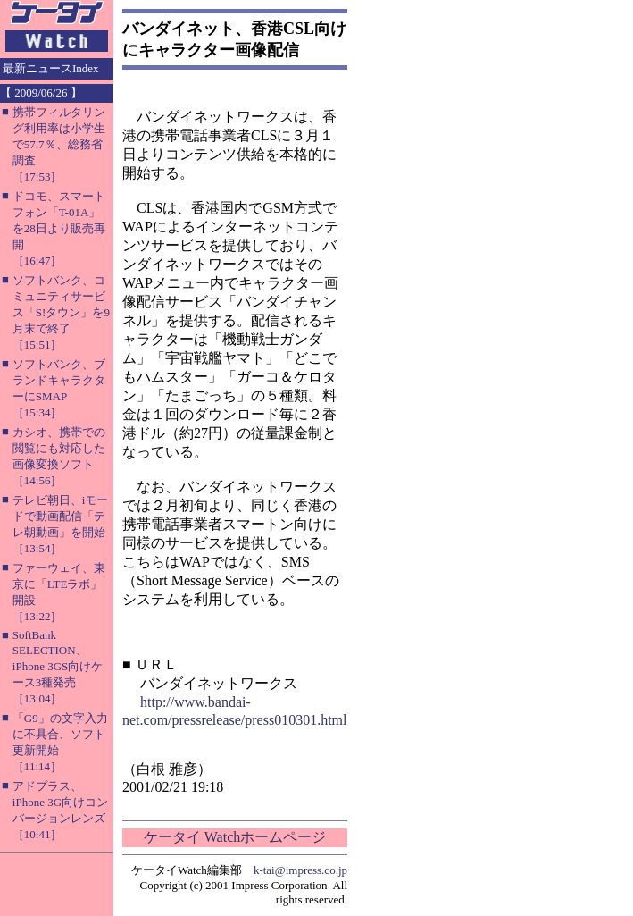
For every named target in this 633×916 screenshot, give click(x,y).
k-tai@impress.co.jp (300, 870)
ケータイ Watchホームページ (235, 837)
